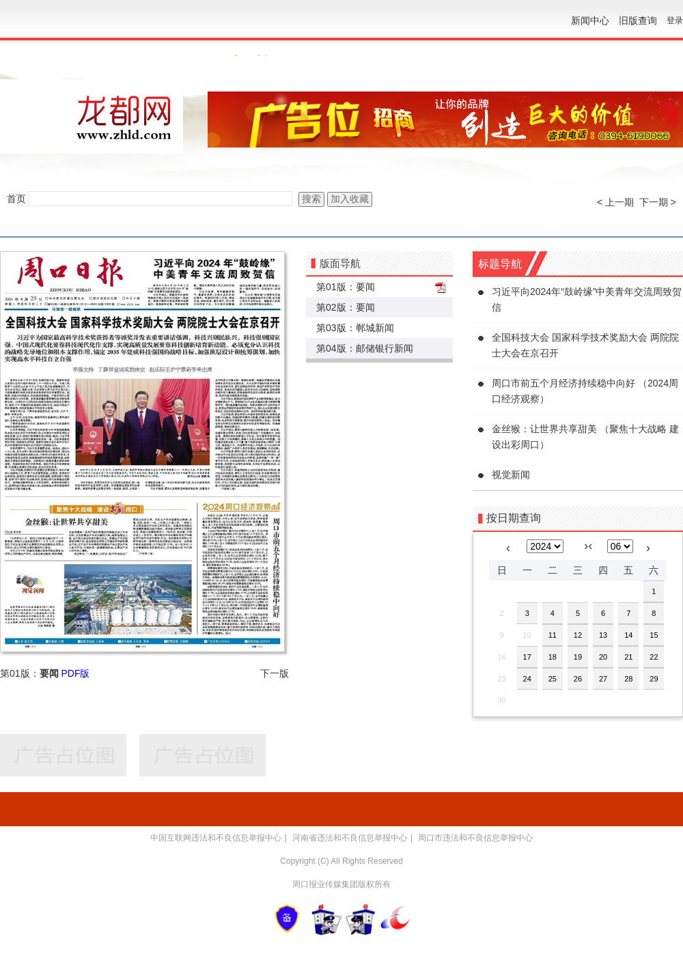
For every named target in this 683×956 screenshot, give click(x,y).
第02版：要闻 (345, 307)
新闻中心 (590, 20)
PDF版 (75, 673)
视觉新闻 (511, 474)
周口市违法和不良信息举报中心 (475, 838)
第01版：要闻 (345, 286)
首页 (16, 198)
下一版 (274, 673)
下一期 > (657, 202)
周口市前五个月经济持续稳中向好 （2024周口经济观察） (585, 391)
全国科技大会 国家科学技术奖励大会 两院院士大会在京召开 (585, 345)
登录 (675, 20)
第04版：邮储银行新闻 (364, 348)
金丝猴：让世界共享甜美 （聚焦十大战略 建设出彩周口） (585, 436)
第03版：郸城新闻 (355, 327)
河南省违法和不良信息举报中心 (349, 838)
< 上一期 (615, 202)
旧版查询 (638, 20)
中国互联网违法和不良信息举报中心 (215, 838)
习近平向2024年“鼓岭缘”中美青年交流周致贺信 (587, 299)
